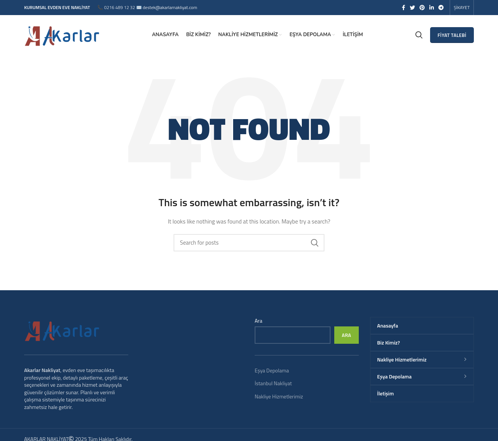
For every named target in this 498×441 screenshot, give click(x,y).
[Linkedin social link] (431, 7)
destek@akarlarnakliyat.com (170, 7)
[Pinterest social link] (422, 7)
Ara (258, 321)
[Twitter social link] (412, 7)
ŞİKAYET (462, 7)
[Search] (249, 242)
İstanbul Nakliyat (273, 383)
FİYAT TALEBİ (452, 35)
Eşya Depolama (272, 370)
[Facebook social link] (403, 7)
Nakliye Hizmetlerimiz (279, 396)
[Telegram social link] (441, 7)
